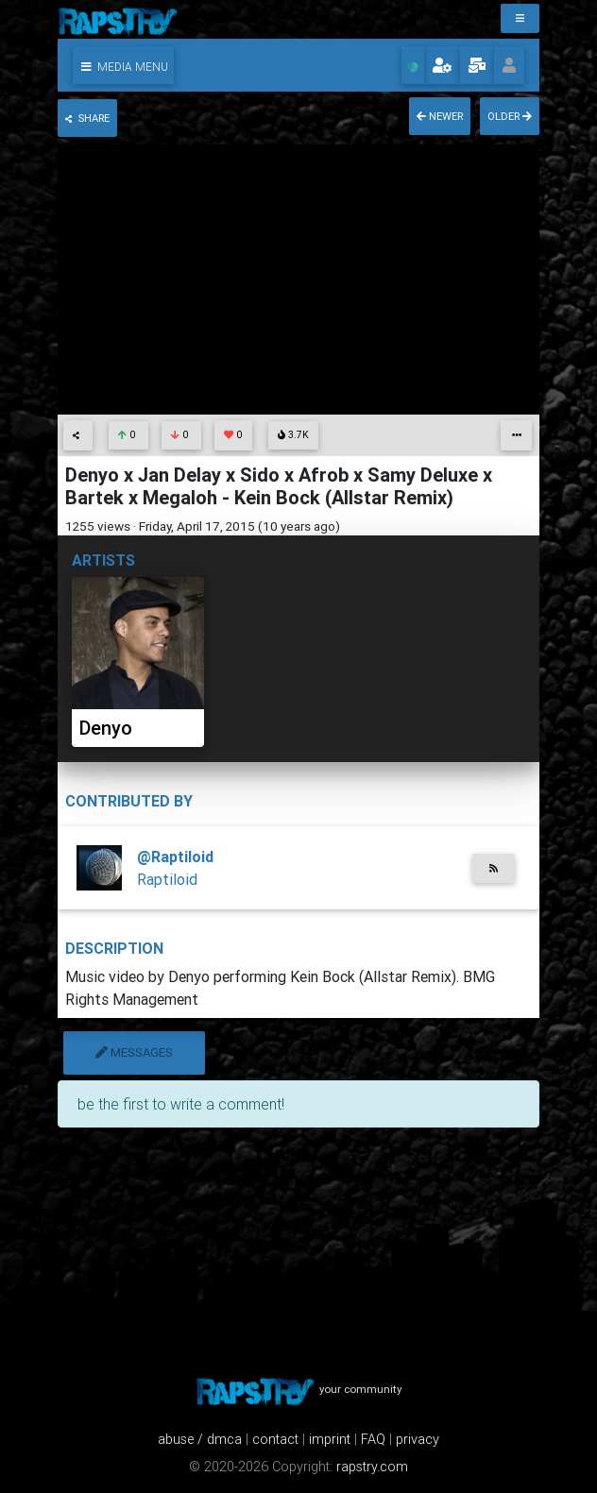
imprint (329, 1439)
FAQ (373, 1439)
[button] (123, 65)
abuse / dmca (200, 1439)
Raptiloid (167, 879)
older (509, 116)
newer (440, 116)
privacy (417, 1439)
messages (134, 1052)
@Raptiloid (175, 856)
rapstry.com (372, 1466)
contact (275, 1439)
